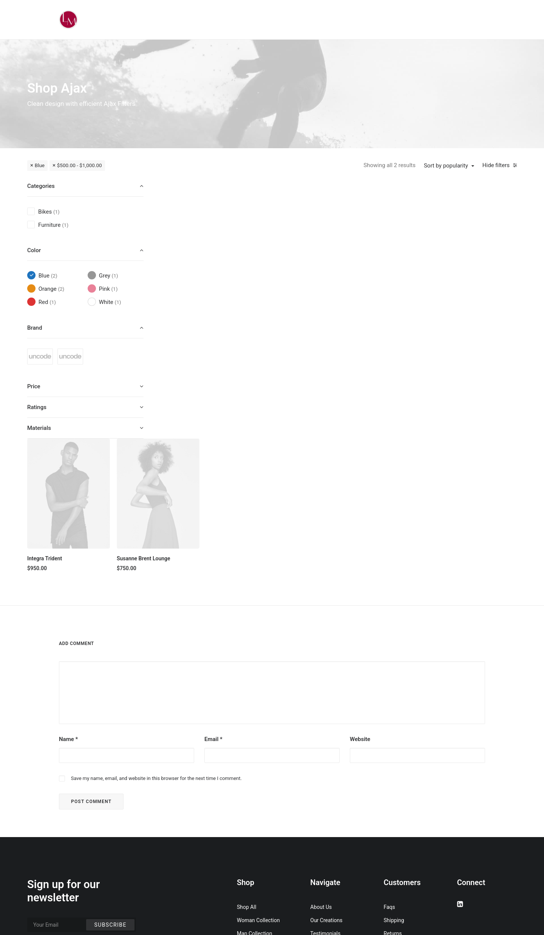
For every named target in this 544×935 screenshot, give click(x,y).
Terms (391, 807)
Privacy (392, 820)
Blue (40, 165)
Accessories (251, 807)
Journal (319, 807)
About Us (321, 767)
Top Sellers (250, 860)
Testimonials (325, 794)
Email (213, 599)
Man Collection (254, 794)
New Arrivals (251, 820)
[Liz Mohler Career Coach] (68, 19)
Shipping (394, 780)
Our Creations (326, 780)
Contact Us (323, 833)
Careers (319, 820)
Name (68, 599)
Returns (393, 794)
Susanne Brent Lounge (286, 301)
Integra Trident (188, 301)
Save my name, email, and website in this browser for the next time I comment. (156, 638)
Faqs (389, 767)
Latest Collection (257, 833)
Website (360, 599)
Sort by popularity (446, 165)
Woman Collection (258, 780)
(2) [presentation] (54, 276)
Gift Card (247, 847)
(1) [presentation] (56, 212)
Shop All (246, 767)
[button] (211, 236)
